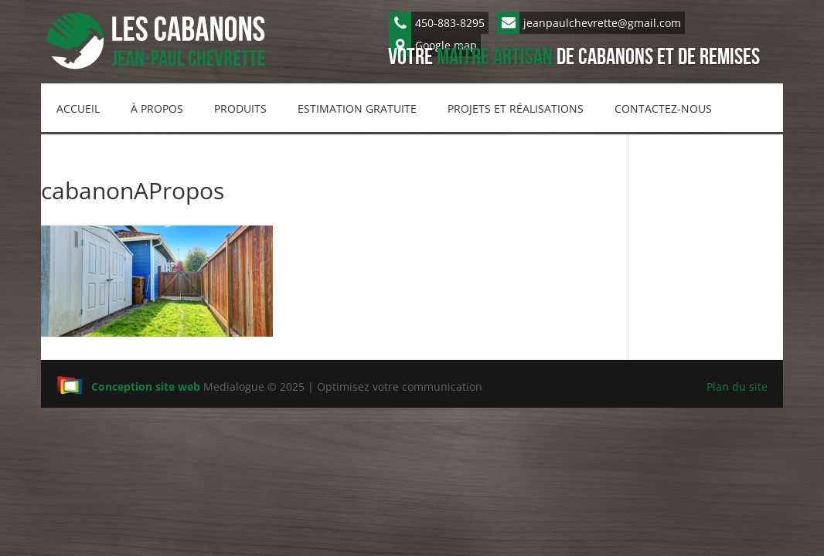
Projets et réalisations (516, 108)
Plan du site (737, 386)
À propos (157, 108)
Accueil (78, 108)
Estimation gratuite (357, 108)
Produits (240, 108)
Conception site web (128, 386)
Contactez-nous (663, 108)
